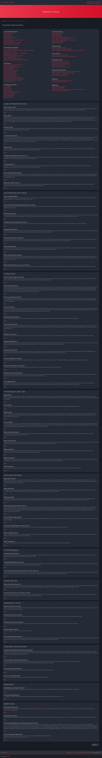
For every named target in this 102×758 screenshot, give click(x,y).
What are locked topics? (9, 95)
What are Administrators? (57, 33)
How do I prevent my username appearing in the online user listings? (19, 50)
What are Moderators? (57, 34)
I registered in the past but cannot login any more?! (15, 40)
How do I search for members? (59, 65)
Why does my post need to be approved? (13, 80)
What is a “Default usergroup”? (59, 41)
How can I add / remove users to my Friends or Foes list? (64, 56)
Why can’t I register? (8, 35)
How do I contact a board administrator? (61, 90)
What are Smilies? (8, 88)
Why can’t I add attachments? (10, 74)
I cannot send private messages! (59, 47)
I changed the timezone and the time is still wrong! (15, 53)
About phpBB (7, 710)
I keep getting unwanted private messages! (61, 49)
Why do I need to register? (9, 33)
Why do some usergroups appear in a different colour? (64, 40)
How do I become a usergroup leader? (60, 38)
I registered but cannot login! (10, 37)
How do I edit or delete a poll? (10, 71)
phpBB (45, 232)
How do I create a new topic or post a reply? (13, 64)
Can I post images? (8, 90)
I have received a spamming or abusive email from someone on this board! (68, 50)
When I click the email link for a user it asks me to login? (16, 60)
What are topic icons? (8, 97)
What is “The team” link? (57, 42)
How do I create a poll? (9, 68)
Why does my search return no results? (60, 62)
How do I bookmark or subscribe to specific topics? (63, 72)
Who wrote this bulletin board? (58, 86)
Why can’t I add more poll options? (11, 70)
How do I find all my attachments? (59, 81)
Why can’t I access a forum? (10, 73)
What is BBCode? (7, 86)
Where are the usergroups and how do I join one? (63, 37)
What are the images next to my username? (13, 55)
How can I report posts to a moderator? (12, 77)
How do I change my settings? (10, 49)
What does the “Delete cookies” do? (12, 44)
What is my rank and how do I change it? (13, 58)
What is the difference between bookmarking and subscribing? (66, 71)
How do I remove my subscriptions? (60, 75)
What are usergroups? (57, 35)
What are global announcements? (11, 91)
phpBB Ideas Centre (63, 717)
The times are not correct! (9, 51)
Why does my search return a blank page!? (61, 63)
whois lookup (7, 725)
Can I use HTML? (7, 87)
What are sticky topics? (9, 94)
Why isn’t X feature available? (58, 87)
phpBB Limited (41, 708)
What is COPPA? (7, 34)
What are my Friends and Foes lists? (60, 55)
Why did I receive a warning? (10, 75)
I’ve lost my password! (9, 41)
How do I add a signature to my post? (12, 67)
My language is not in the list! (10, 54)
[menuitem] (12, 2)
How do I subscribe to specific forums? (60, 74)
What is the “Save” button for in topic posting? (14, 78)
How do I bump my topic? (9, 81)
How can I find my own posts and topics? (61, 66)
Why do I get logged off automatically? (12, 42)
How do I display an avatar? (10, 57)
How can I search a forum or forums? (60, 61)
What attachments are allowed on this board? (62, 80)
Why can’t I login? (7, 38)
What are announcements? (10, 93)
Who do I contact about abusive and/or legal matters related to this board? (68, 89)
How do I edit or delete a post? (10, 66)
